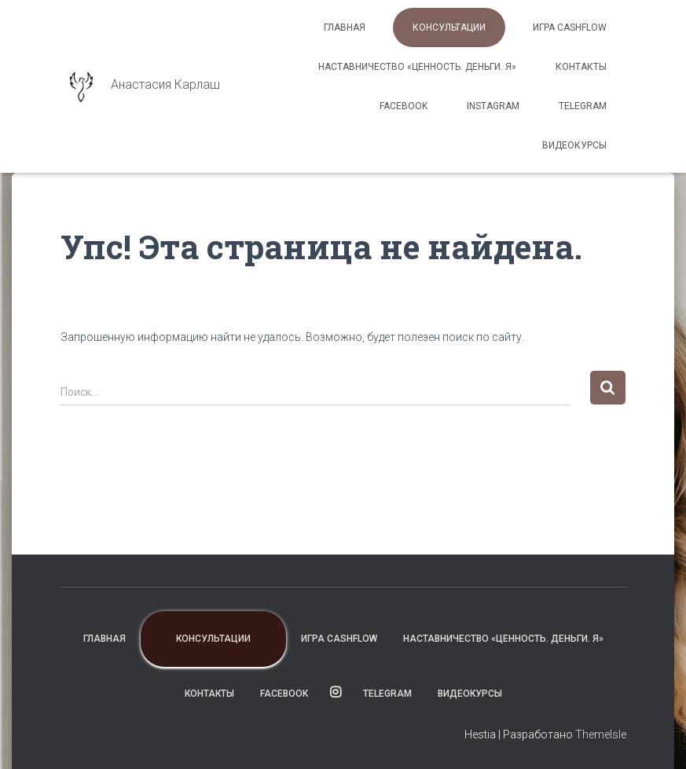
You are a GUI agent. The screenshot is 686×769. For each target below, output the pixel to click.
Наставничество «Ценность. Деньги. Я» (417, 66)
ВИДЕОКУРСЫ (574, 145)
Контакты (581, 66)
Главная (344, 27)
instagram (493, 106)
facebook (403, 106)
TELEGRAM (583, 106)
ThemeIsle (600, 734)
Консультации (449, 27)
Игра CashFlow (570, 27)
